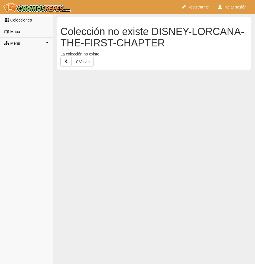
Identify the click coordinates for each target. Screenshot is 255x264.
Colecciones (18, 20)
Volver (82, 61)
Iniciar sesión (232, 7)
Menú (26, 43)
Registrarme (195, 7)
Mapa (12, 31)
